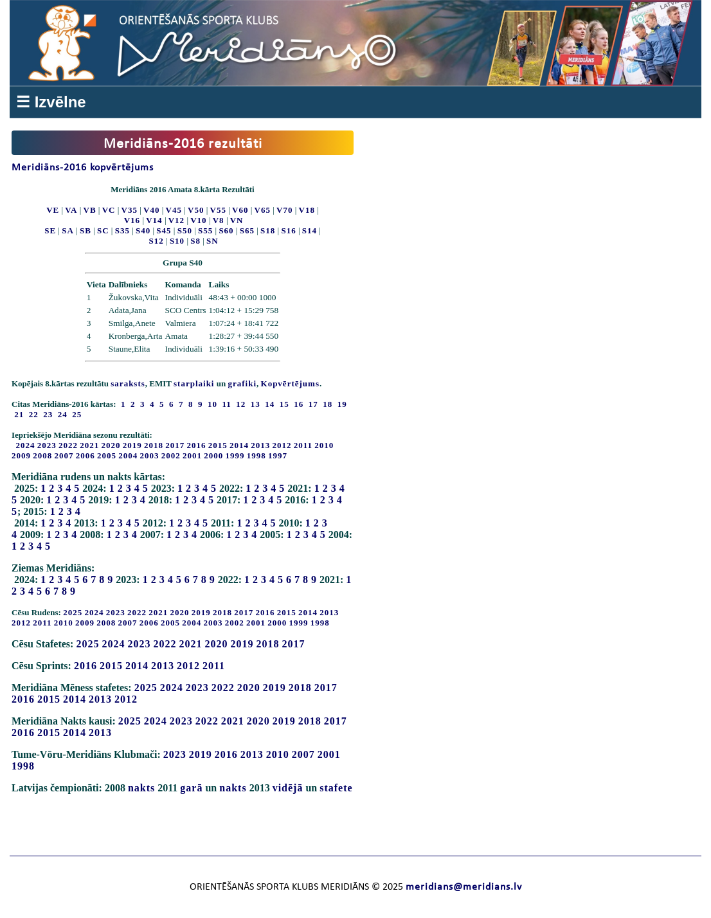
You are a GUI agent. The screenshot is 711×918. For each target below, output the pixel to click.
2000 (213, 455)
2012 (282, 445)
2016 (196, 445)
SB (85, 230)
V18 (307, 210)
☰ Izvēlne (51, 102)
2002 (171, 455)
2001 (192, 455)
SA (68, 230)
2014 (239, 445)
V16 (132, 220)
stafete (336, 787)
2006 (85, 455)
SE (50, 230)
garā (191, 787)
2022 (68, 445)
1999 (235, 455)
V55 (218, 210)
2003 (149, 455)
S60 (226, 230)
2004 (128, 455)
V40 (151, 210)
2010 (324, 445)
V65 (263, 210)
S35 (122, 230)
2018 (153, 445)
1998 (256, 455)
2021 (89, 445)
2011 (303, 445)
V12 (176, 220)
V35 (130, 210)
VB (90, 210)
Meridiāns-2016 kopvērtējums (83, 168)
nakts (141, 787)
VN (237, 220)
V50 (196, 210)
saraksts (128, 383)
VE (52, 210)
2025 (72, 612)
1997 (277, 455)
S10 (177, 241)
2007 (64, 455)
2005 (106, 455)
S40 (143, 230)
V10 (198, 220)
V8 (218, 220)
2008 (42, 455)
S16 (288, 230)
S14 (309, 230)
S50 (184, 230)
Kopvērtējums (290, 383)
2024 (25, 445)
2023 (47, 445)
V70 (284, 210)
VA (71, 210)
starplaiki (194, 383)
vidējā (288, 787)
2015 (218, 445)
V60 (240, 210)
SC (103, 230)
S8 (195, 241)
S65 (247, 230)
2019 (132, 445)
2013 (260, 445)
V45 (174, 210)
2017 (174, 445)
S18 (267, 230)
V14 (154, 220)
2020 (111, 445)
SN (212, 241)
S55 (205, 230)
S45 (163, 230)
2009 (21, 455)
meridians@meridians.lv (464, 887)
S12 (156, 241)
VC (109, 210)
